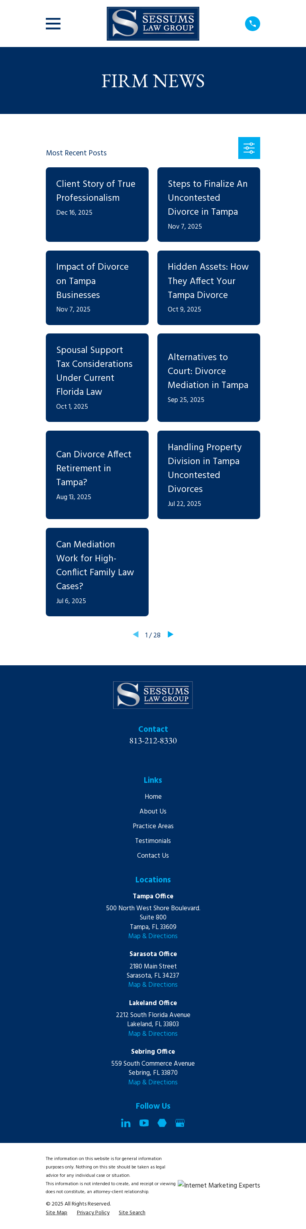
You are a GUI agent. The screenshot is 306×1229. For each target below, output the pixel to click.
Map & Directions (153, 936)
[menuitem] (56, 1213)
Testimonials (153, 841)
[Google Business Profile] (179, 1122)
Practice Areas (153, 826)
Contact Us (153, 856)
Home (153, 797)
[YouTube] (144, 1122)
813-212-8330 (153, 740)
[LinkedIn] (125, 1122)
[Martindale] (162, 1122)
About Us (153, 811)
